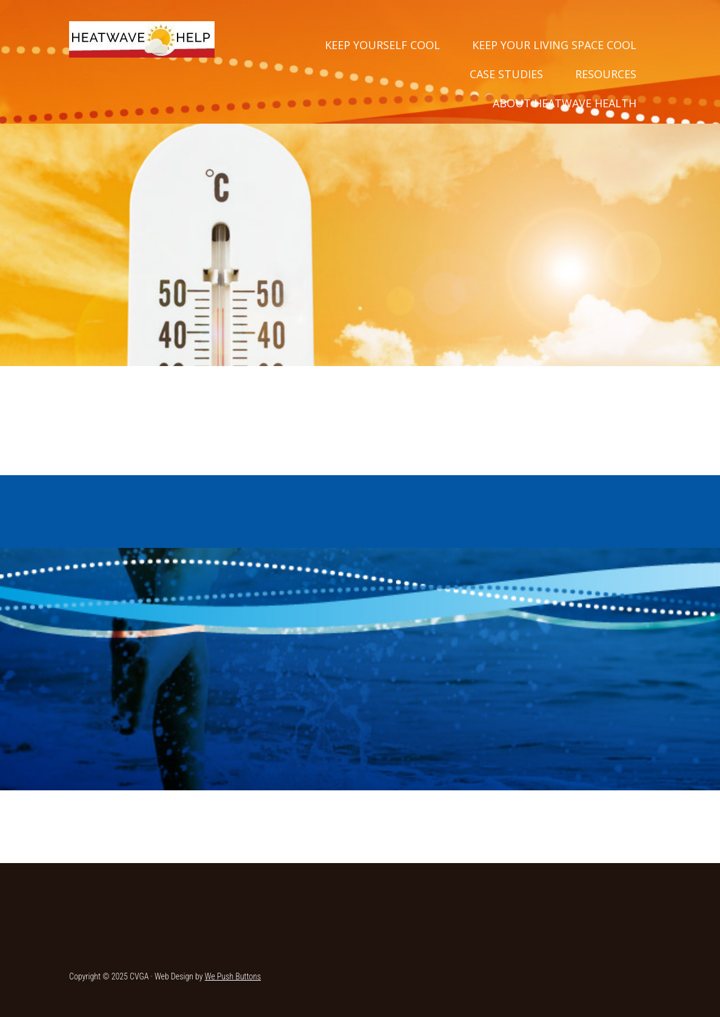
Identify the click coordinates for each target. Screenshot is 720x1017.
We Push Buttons (233, 976)
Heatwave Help (142, 39)
